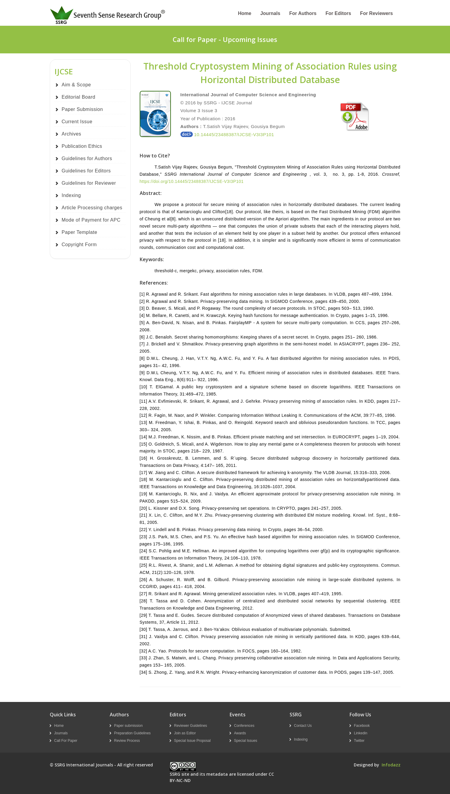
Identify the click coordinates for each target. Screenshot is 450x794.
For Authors (303, 13)
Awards (240, 733)
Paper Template (79, 232)
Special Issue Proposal (192, 741)
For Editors (338, 13)
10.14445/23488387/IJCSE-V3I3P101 (227, 134)
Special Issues (245, 741)
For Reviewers (376, 13)
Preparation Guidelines (132, 733)
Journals (270, 13)
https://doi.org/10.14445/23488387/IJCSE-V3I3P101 (192, 181)
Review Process (127, 741)
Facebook (362, 726)
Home (244, 13)
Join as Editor (185, 733)
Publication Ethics (82, 146)
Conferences (244, 726)
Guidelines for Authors (87, 158)
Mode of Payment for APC (91, 219)
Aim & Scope (76, 84)
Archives (71, 133)
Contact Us (303, 726)
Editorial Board (78, 97)
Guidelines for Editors (86, 170)
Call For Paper (65, 741)
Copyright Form (79, 244)
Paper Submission (82, 109)
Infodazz (391, 765)
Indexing (71, 195)
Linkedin (361, 733)
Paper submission (128, 726)
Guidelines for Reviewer (89, 183)
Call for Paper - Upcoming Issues (225, 39)
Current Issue (77, 121)
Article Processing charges (92, 207)
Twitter (359, 741)
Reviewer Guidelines (190, 726)
